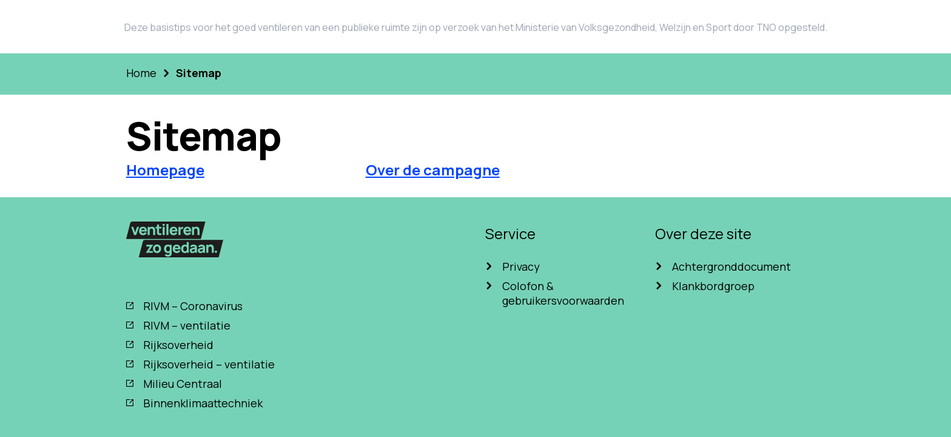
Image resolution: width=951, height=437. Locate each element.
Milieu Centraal (182, 383)
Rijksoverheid (178, 344)
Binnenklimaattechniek (203, 403)
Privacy (521, 266)
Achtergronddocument (731, 266)
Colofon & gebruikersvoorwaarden (563, 293)
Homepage (165, 170)
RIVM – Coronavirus (193, 306)
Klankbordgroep (713, 286)
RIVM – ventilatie (186, 325)
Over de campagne (433, 170)
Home (141, 73)
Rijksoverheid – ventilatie (209, 364)
